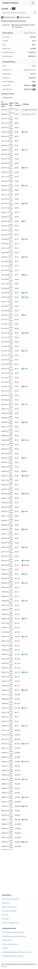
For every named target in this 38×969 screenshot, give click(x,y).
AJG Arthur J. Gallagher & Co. (10, 923)
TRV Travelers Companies (9, 911)
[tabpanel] (19, 476)
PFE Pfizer (5, 948)
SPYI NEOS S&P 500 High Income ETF (12, 956)
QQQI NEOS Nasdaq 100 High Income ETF (14, 936)
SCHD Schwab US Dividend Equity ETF (13, 932)
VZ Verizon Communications (10, 944)
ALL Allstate (5, 919)
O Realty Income (7, 940)
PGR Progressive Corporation (10, 899)
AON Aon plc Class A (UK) (9, 907)
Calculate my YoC (29, 70)
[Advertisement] (19, 870)
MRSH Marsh (6, 903)
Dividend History (10, 2)
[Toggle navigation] (33, 3)
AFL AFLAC (5, 915)
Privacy (3, 966)
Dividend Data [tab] (7, 98)
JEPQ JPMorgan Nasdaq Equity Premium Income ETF (17, 952)
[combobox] (17, 13)
